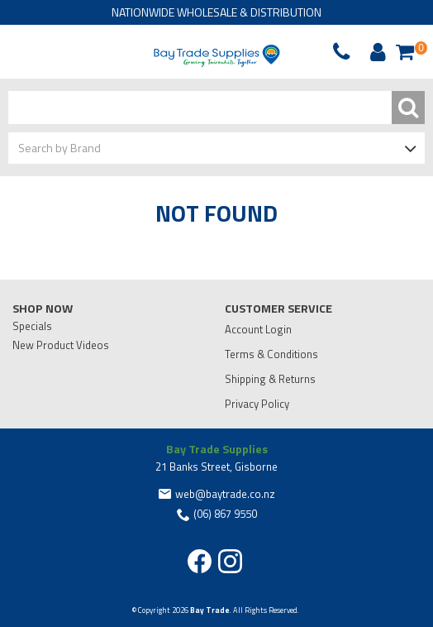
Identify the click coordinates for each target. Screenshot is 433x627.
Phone (53, 52)
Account (375, 52)
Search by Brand (59, 147)
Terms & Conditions (271, 354)
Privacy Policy (257, 403)
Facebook (200, 561)
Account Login (258, 329)
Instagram (230, 561)
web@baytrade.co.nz (225, 494)
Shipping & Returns (270, 379)
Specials (32, 326)
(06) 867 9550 (225, 513)
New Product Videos (60, 345)
